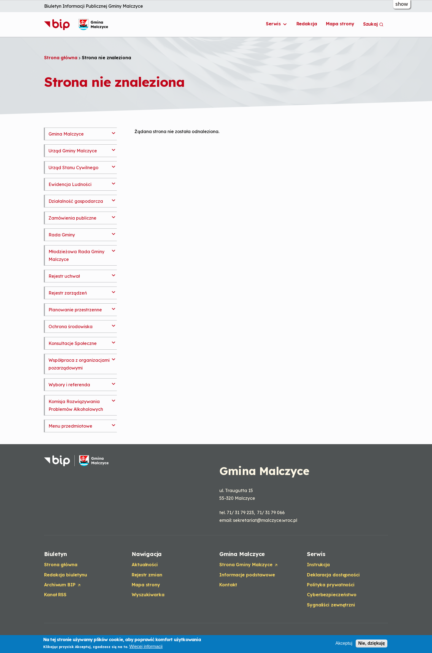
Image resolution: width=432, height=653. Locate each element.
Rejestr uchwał (64, 276)
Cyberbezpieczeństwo (332, 594)
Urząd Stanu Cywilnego (73, 167)
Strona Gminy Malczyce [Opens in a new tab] (248, 565)
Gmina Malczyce (66, 134)
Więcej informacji (146, 646)
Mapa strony (340, 23)
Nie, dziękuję (371, 643)
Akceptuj (343, 643)
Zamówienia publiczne (72, 218)
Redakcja (306, 23)
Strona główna (60, 57)
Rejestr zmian (147, 575)
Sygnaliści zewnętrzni (331, 605)
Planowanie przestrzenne (75, 309)
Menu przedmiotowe (70, 426)
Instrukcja (318, 564)
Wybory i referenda (69, 384)
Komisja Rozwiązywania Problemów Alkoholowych (75, 405)
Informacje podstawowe (247, 575)
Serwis (276, 24)
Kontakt (228, 584)
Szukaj (373, 24)
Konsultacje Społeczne (72, 343)
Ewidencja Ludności (69, 184)
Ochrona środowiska (70, 326)
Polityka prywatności (331, 584)
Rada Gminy (61, 235)
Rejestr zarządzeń (67, 293)
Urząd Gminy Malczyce (72, 150)
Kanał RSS (55, 594)
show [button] (401, 4)
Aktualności (145, 564)
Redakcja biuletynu (65, 575)
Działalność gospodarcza (75, 201)
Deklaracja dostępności (333, 575)
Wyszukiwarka (148, 594)
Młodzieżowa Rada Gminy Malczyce (76, 255)
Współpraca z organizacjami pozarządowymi (79, 364)
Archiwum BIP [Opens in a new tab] (62, 585)
